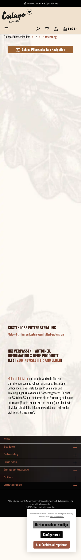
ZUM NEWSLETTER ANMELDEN (39, 360)
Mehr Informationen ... (57, 516)
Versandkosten (45, 500)
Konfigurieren (51, 534)
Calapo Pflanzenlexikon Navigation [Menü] (40, 49)
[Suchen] (37, 28)
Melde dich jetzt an (18, 378)
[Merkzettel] (47, 28)
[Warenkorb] (70, 28)
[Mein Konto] (56, 28)
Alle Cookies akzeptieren (51, 544)
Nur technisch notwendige (51, 524)
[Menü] (6, 28)
